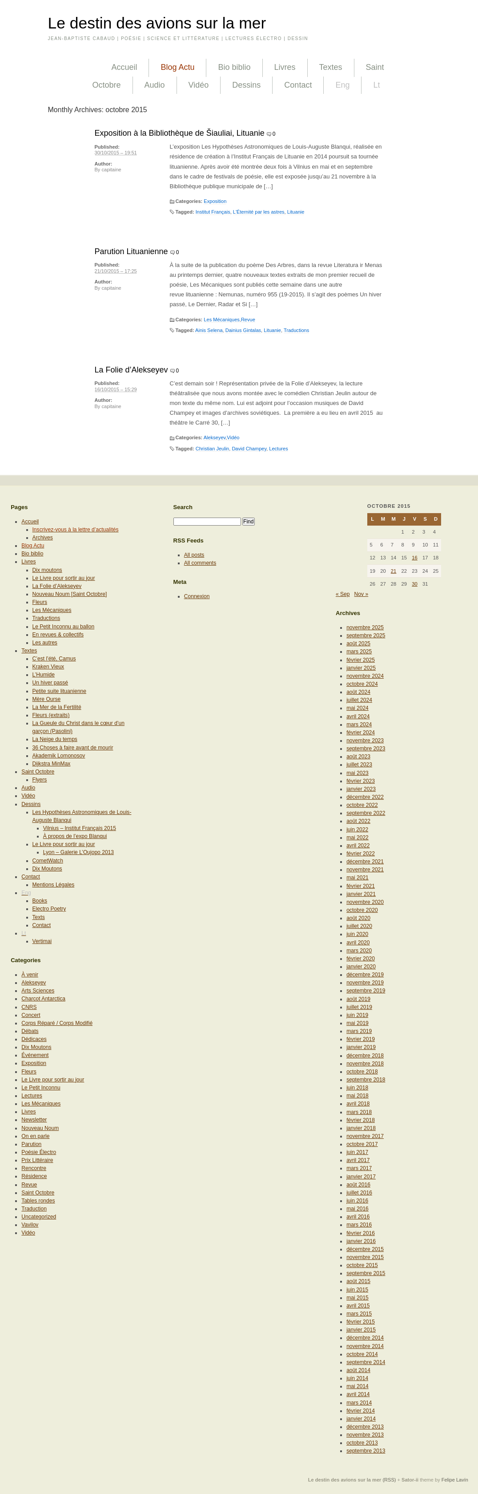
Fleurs (40, 602)
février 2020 (360, 959)
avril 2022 (358, 845)
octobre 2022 (362, 805)
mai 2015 (357, 1298)
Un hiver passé (50, 683)
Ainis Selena (208, 330)
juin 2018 (357, 1088)
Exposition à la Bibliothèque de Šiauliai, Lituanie (180, 133)
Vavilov (29, 1225)
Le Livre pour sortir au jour (63, 578)
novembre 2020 (365, 902)
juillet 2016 (359, 1193)
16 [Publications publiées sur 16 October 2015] (415, 557)
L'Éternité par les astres (259, 212)
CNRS (28, 1007)
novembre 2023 (365, 740)
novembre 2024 (365, 676)
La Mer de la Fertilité (56, 707)
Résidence (34, 1176)
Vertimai (42, 941)
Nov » (361, 594)
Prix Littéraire (37, 1160)
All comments (200, 563)
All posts (194, 555)
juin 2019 (357, 1015)
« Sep (343, 594)
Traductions (296, 330)
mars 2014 (359, 1403)
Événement (34, 1055)
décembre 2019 (365, 975)
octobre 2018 (362, 1072)
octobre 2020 (362, 910)
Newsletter (34, 1120)
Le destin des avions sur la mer (157, 23)
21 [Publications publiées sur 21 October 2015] (394, 571)
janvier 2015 (361, 1330)
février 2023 (360, 781)
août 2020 (358, 918)
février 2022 (360, 853)
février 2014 (360, 1411)
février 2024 (360, 732)
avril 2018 (358, 1104)
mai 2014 (357, 1386)
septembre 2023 (365, 748)
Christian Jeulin (212, 448)
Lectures (278, 448)
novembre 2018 (365, 1064)
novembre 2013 (365, 1435)
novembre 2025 (365, 627)
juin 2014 (357, 1378)
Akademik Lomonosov (58, 756)
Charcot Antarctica (43, 999)
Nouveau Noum (40, 1128)
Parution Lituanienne (131, 251)
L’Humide (43, 675)
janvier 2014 (361, 1419)
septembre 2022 (365, 813)
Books (40, 901)
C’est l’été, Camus (54, 659)
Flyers (39, 780)
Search (183, 507)
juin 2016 (357, 1201)
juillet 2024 (359, 700)
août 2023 (358, 756)
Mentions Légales (53, 885)
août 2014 (358, 1370)
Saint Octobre (37, 772)
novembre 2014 (365, 1346)
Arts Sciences (37, 991)
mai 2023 (357, 773)
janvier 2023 (361, 789)
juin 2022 (357, 829)
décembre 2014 (365, 1338)
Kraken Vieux (48, 667)
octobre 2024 (362, 684)
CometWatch (47, 861)
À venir (29, 975)
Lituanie (296, 212)
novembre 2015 (365, 1257)
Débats (29, 1031)
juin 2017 (357, 1152)
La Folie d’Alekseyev (131, 369)
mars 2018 (359, 1112)
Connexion (197, 596)
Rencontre (33, 1168)
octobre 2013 (362, 1443)
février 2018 (360, 1120)
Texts (38, 917)
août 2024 (358, 692)
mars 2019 (359, 1031)
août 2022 (358, 821)
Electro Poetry (49, 909)
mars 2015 (359, 1314)
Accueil (124, 67)
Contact (298, 85)
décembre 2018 (365, 1056)
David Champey (249, 448)
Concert (30, 1015)
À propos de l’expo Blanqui (75, 836)
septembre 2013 (365, 1451)
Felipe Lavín (455, 1479)
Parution (31, 1144)
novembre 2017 (365, 1136)
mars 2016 (359, 1225)
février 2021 (360, 886)
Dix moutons (47, 570)
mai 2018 (357, 1096)
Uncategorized (38, 1217)
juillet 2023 (359, 764)
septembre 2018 (365, 1080)
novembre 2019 (365, 983)
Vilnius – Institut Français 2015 (79, 828)
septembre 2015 (365, 1273)
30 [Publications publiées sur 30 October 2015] (415, 584)
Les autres (44, 643)
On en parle (35, 1136)
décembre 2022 (365, 797)
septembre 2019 (365, 991)
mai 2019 (357, 1023)
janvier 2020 (361, 967)
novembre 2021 (365, 869)
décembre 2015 (365, 1249)
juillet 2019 (359, 1007)
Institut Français (213, 212)
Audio (155, 85)
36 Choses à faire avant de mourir (72, 748)
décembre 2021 (365, 861)
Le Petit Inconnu (40, 1088)
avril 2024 (358, 716)
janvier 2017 (361, 1177)
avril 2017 (358, 1160)
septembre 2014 (365, 1362)
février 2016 (360, 1233)
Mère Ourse (46, 699)
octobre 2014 (362, 1354)
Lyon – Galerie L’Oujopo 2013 (78, 852)
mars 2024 (359, 724)
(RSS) (389, 1479)
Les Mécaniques (221, 319)
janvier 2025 (361, 668)
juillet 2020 (359, 926)
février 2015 (360, 1322)
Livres (285, 67)
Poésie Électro (38, 1152)
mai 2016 (357, 1209)
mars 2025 (359, 651)
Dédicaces (33, 1039)
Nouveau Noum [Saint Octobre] (69, 594)
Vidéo (199, 85)
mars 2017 (359, 1168)
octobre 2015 (362, 1265)
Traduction (34, 1209)
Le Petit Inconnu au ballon (63, 627)
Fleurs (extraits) (51, 715)
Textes (330, 67)
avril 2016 (358, 1217)
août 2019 (358, 999)
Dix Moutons (47, 869)
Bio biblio (234, 67)
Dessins (246, 85)
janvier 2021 (361, 894)
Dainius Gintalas (243, 330)
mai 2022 (357, 837)
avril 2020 (358, 942)
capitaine (111, 169)
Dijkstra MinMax (51, 764)
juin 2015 (357, 1290)
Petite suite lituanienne (59, 691)
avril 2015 (358, 1306)
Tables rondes (38, 1201)
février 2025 (360, 660)
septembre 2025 (365, 635)
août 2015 (358, 1281)
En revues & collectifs (58, 635)
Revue (248, 319)
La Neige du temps (54, 739)
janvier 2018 (361, 1128)
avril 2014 (358, 1394)
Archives (42, 537)
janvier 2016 (361, 1241)
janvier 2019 (361, 1047)
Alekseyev (215, 437)
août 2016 (358, 1185)
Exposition (215, 201)
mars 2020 (359, 950)
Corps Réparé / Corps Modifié (56, 1023)
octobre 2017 (362, 1144)
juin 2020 (357, 934)
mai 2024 (357, 708)
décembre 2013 (365, 1427)
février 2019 (360, 1039)
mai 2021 (357, 878)
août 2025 (358, 643)
